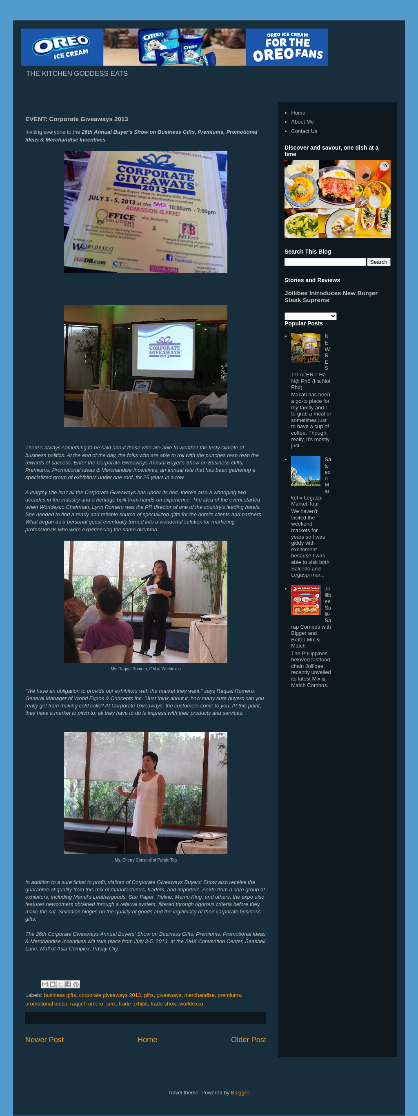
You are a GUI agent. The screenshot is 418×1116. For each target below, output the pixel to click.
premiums (229, 995)
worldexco (191, 1004)
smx (111, 1004)
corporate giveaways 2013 (110, 995)
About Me (302, 122)
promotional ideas (46, 1004)
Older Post (248, 1040)
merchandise (200, 995)
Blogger (240, 1092)
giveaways (169, 995)
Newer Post (44, 1040)
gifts (149, 995)
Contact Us (304, 131)
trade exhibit (133, 1004)
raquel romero (86, 1004)
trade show (163, 1004)
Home (148, 1040)
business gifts (60, 995)
